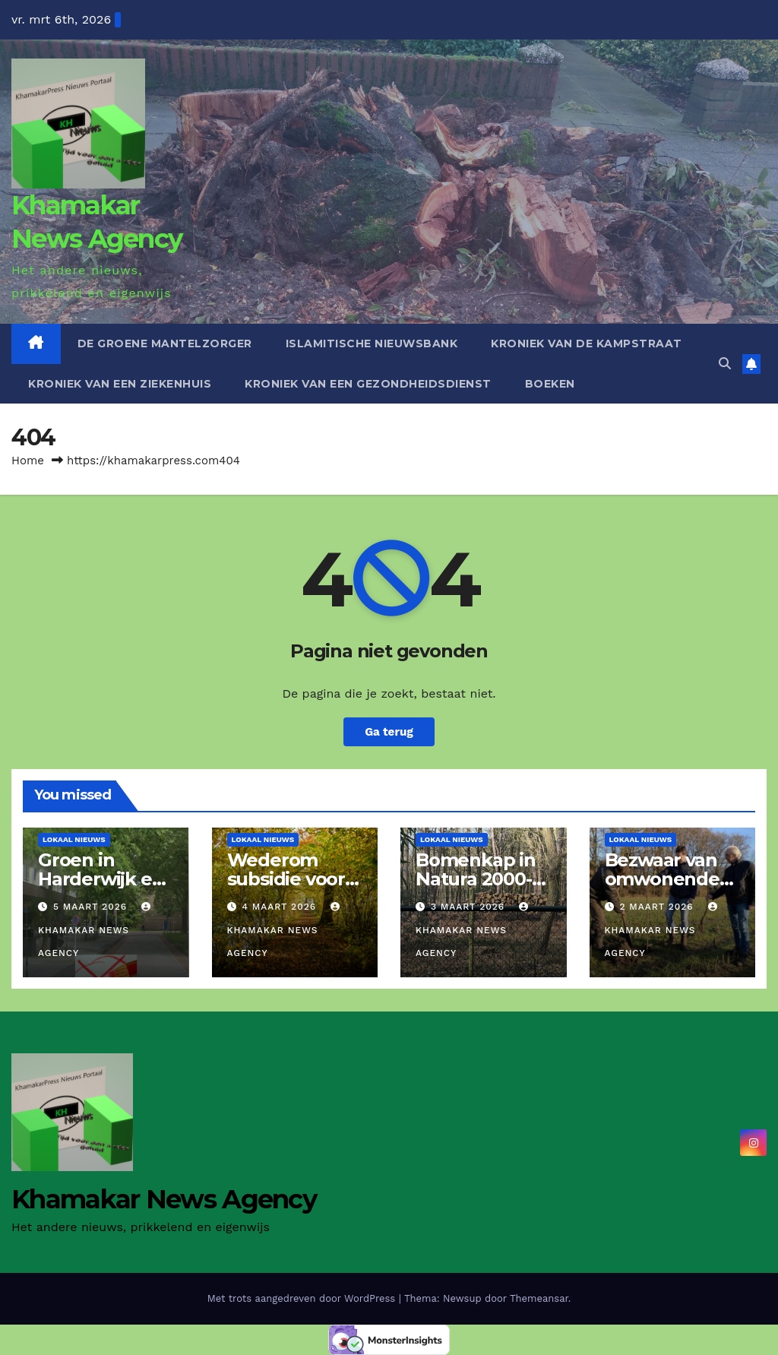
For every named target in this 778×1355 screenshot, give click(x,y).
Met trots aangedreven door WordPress (303, 1298)
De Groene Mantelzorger (164, 343)
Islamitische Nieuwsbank (372, 343)
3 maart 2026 (469, 906)
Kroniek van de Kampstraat (586, 343)
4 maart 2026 (281, 906)
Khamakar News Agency (96, 930)
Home (27, 460)
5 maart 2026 (92, 906)
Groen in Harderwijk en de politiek (100, 879)
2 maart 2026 (658, 906)
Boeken (550, 384)
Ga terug (389, 732)
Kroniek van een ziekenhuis (119, 384)
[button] (725, 363)
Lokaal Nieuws (74, 839)
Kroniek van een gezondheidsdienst (368, 384)
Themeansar (539, 1298)
